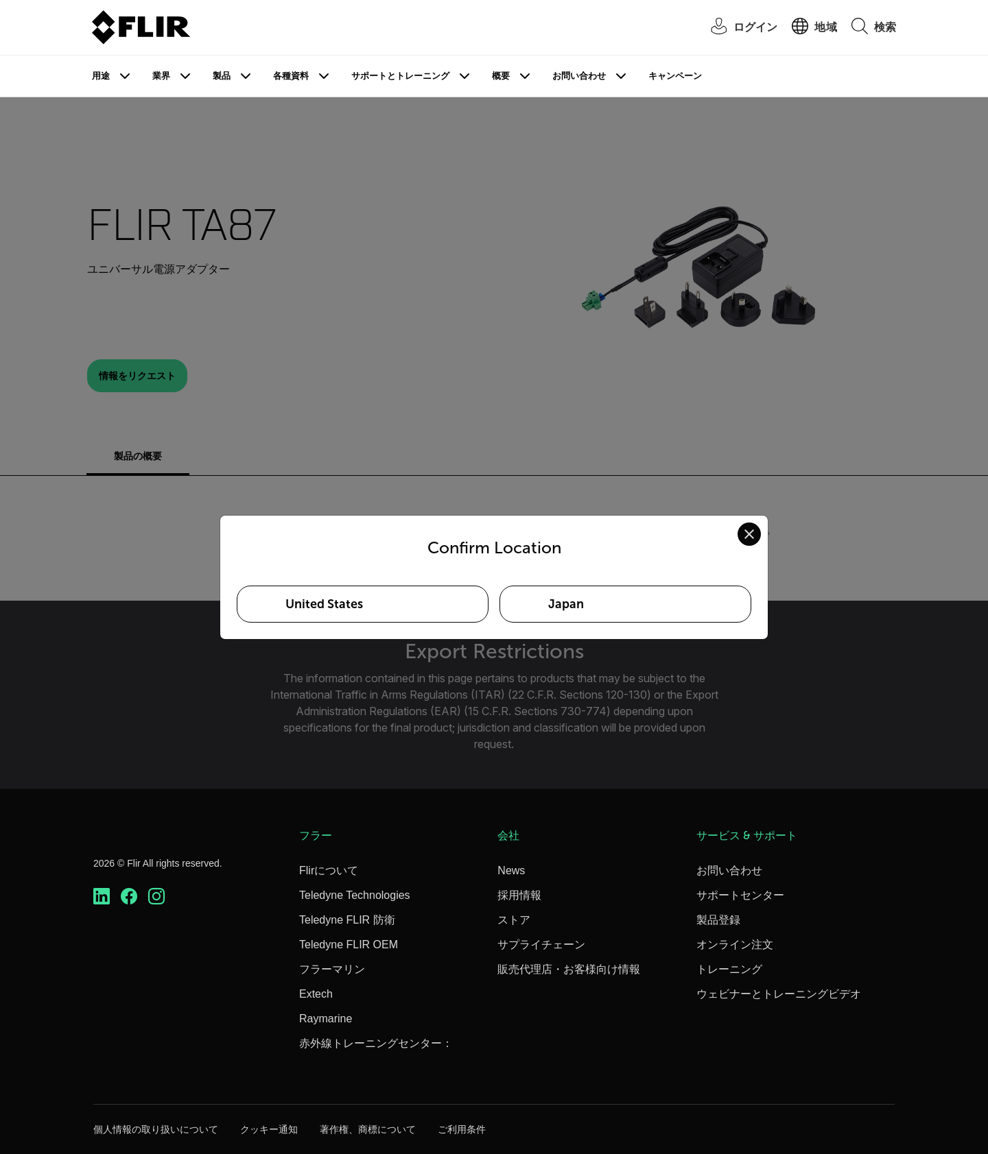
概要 (501, 76)
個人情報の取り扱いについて (155, 1129)
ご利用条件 (462, 1129)
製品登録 (718, 920)
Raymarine (325, 1018)
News (511, 870)
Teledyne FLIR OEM (348, 944)
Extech (316, 994)
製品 (222, 76)
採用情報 (519, 895)
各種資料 (291, 76)
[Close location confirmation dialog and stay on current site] (749, 534)
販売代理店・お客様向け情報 (568, 969)
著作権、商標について (368, 1129)
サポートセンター (740, 895)
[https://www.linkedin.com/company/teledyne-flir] (101, 896)
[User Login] (737, 27)
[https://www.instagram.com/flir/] (156, 896)
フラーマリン (332, 969)
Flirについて (328, 870)
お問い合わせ (579, 76)
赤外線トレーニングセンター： (376, 1043)
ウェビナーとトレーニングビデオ (778, 994)
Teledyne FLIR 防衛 (347, 920)
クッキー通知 (269, 1129)
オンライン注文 (734, 944)
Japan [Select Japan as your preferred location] (566, 604)
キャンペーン (675, 76)
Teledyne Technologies (354, 895)
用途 (101, 76)
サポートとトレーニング (400, 76)
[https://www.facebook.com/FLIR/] (129, 896)
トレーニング (729, 969)
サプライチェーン (541, 944)
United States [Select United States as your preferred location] (324, 604)
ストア (513, 920)
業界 (161, 76)
